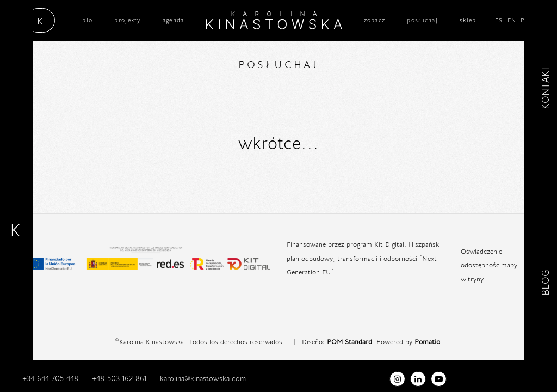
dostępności (483, 265)
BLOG (545, 283)
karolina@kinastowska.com (203, 378)
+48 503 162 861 (119, 378)
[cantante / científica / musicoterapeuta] (274, 20)
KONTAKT (545, 87)
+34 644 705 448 (50, 378)
